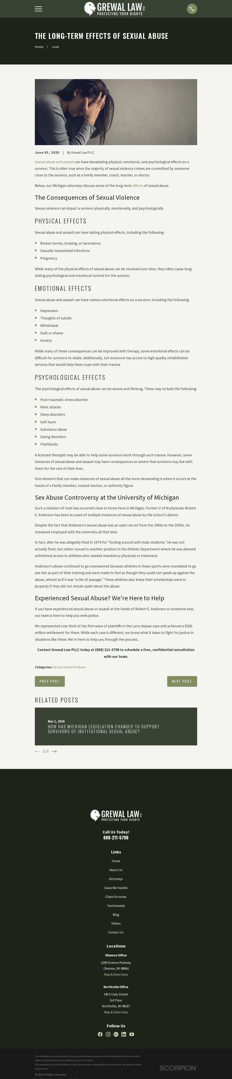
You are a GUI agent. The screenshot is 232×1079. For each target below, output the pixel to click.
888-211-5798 (115, 837)
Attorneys (116, 879)
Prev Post (50, 681)
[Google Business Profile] (116, 1034)
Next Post (182, 681)
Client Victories (116, 897)
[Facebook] (100, 1034)
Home (116, 861)
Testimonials (116, 906)
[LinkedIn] (123, 1034)
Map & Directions (116, 974)
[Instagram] (108, 1034)
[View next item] (54, 751)
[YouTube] (131, 1034)
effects (138, 185)
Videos (116, 923)
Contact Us (116, 932)
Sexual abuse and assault (54, 161)
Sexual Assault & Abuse (69, 667)
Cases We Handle (116, 888)
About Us (115, 870)
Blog (116, 915)
